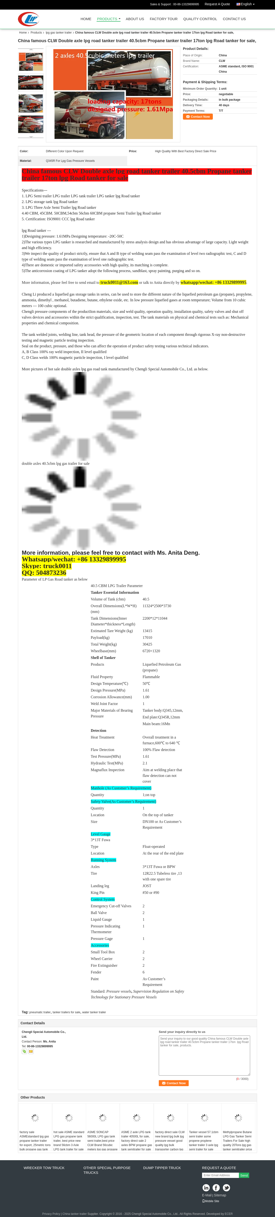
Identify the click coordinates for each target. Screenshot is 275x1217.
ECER (229, 1214)
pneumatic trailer (40, 1012)
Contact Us (234, 19)
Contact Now (200, 116)
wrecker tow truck (44, 1168)
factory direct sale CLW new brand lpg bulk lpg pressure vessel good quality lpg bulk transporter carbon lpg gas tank (170, 1142)
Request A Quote (217, 4)
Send (244, 1175)
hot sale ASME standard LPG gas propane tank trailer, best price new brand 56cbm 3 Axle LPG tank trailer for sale (69, 1140)
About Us (135, 19)
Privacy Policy (51, 1214)
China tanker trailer (74, 1214)
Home (86, 19)
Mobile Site (210, 1201)
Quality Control (200, 19)
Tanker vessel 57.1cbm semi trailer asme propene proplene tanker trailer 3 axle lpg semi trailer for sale (204, 1140)
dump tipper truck (162, 1168)
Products (107, 19)
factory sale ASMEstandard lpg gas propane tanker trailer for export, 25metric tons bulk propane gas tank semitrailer (35, 1142)
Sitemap (220, 1195)
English (249, 3)
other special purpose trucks (107, 1170)
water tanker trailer (94, 1012)
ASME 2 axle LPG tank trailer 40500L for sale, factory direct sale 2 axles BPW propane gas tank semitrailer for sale (136, 1140)
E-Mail (207, 1195)
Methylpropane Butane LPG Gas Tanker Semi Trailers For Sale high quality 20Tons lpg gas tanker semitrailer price (237, 1140)
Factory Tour (163, 19)
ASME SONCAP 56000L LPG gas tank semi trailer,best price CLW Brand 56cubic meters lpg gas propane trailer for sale (102, 1142)
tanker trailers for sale (66, 1012)
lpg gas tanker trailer (59, 32)
